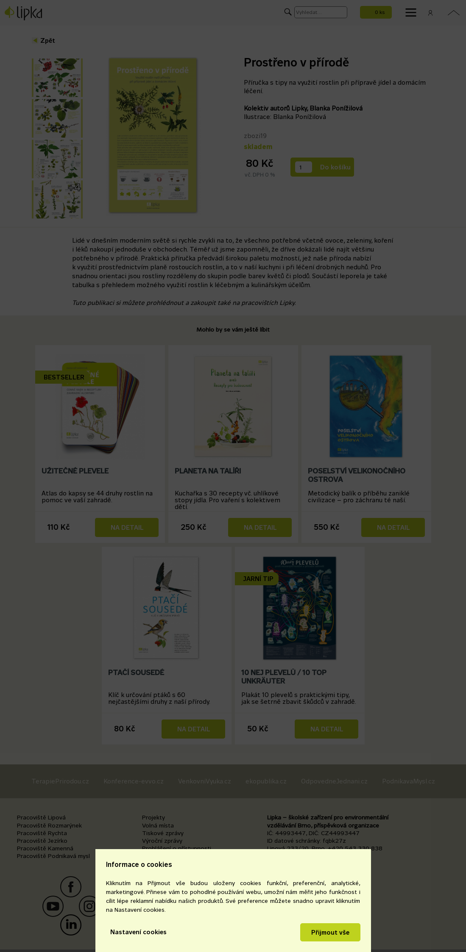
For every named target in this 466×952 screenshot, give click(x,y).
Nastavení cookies (138, 931)
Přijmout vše (330, 932)
